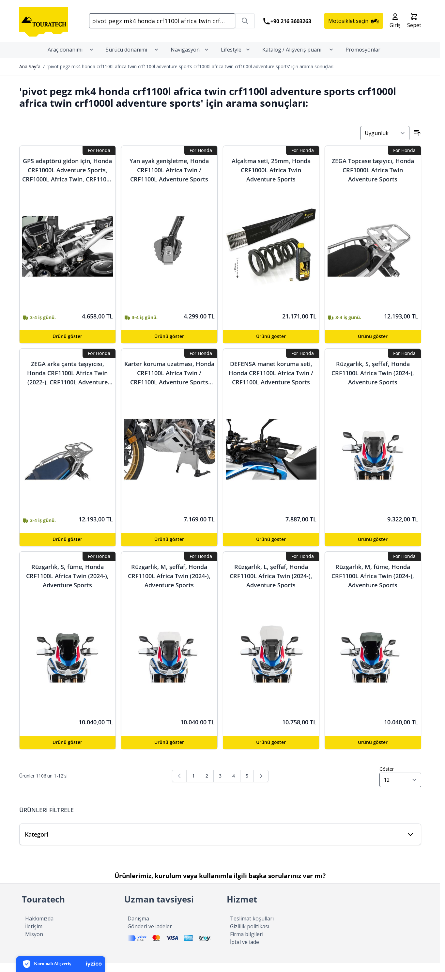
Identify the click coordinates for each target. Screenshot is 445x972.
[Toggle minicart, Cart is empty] (414, 25)
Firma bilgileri (246, 943)
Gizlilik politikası (249, 935)
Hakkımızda (39, 927)
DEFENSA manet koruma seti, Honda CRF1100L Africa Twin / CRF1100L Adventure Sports (271, 382)
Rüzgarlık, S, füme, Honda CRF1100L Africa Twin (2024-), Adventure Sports (67, 585)
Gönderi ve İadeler (150, 935)
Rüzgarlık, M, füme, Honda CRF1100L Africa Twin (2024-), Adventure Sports (372, 585)
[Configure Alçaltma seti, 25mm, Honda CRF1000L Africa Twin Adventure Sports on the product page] (271, 345)
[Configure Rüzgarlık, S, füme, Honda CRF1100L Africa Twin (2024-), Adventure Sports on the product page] (67, 751)
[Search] (245, 25)
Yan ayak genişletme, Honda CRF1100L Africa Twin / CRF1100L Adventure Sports (169, 179)
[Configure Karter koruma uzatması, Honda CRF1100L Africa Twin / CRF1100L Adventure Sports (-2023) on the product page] (169, 548)
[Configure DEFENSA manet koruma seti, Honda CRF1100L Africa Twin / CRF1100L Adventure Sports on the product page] (271, 548)
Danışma (138, 927)
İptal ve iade (244, 951)
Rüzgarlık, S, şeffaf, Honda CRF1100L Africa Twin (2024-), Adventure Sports (372, 382)
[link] (179, 785)
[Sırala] (385, 142)
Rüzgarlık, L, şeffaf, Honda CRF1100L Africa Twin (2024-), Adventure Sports (271, 585)
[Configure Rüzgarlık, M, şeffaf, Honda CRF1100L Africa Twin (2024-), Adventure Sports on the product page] (169, 751)
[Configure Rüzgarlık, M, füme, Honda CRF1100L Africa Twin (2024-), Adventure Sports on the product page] (373, 751)
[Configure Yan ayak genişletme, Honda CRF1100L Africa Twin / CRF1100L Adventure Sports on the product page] (169, 345)
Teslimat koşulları (252, 927)
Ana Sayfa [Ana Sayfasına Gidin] (29, 75)
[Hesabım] (395, 25)
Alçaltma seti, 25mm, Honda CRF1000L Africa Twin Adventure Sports (271, 179)
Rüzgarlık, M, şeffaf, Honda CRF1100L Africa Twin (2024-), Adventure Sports (169, 585)
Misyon (34, 943)
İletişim (33, 935)
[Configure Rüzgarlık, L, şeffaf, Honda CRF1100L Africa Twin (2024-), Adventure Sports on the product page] (271, 751)
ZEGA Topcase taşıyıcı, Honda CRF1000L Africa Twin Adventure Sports (373, 179)
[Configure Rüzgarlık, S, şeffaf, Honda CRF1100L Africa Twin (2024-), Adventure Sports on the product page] (373, 548)
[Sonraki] (261, 785)
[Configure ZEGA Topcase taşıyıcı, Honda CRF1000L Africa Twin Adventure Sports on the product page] (373, 345)
